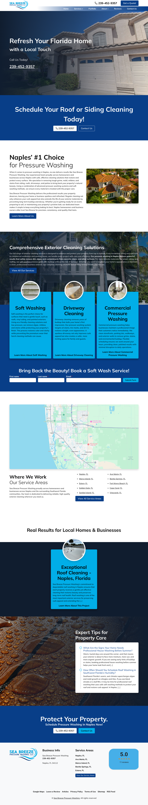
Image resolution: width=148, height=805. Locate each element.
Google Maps (38, 791)
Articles (65, 791)
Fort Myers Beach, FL (119, 483)
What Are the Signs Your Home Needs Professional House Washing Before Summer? (107, 649)
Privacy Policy (76, 791)
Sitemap (101, 791)
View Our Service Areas (85, 775)
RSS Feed (111, 791)
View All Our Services (23, 270)
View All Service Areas (89, 498)
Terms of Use (90, 791)
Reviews (118, 9)
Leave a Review (53, 791)
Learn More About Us (23, 216)
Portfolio (92, 9)
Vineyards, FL (116, 492)
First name (14, 377)
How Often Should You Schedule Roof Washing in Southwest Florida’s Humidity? (109, 671)
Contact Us (132, 9)
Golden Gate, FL (86, 488)
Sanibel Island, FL (86, 492)
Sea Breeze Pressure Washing (67, 798)
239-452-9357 (22, 66)
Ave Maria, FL (116, 474)
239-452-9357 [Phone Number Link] (106, 3)
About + (105, 9)
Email (69, 377)
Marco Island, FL (86, 479)
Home (66, 9)
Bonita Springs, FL (117, 479)
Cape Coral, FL (116, 488)
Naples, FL (83, 474)
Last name (43, 377)
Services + (78, 9)
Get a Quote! (129, 3)
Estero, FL (83, 483)
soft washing (25, 262)
